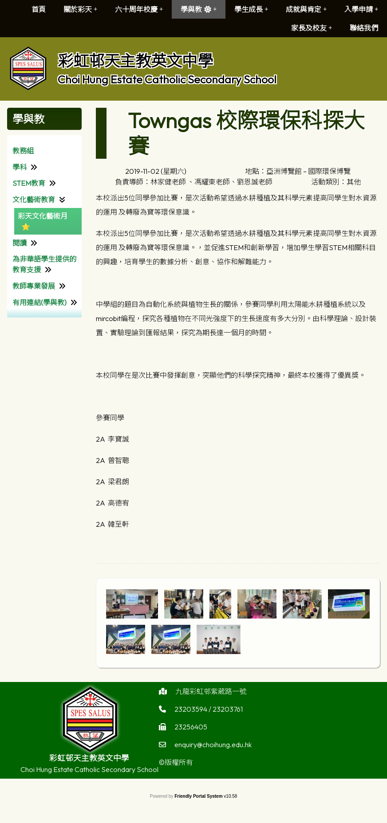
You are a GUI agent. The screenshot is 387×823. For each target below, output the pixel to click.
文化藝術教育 (33, 199)
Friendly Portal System (199, 796)
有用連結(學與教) (39, 302)
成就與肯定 (306, 9)
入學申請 (361, 9)
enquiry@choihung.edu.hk (213, 746)
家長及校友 (311, 28)
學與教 (199, 9)
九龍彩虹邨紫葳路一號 (210, 693)
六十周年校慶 (139, 9)
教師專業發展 (33, 286)
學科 (19, 167)
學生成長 (251, 9)
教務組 (23, 150)
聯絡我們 (364, 28)
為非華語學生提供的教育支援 (44, 264)
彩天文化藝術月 (42, 216)
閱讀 (19, 243)
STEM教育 (28, 183)
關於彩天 (80, 9)
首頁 (39, 9)
